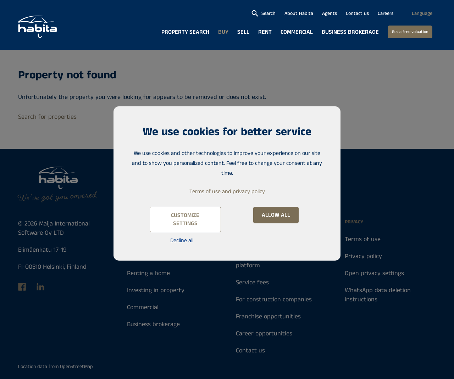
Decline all (181, 240)
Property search (185, 32)
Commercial (297, 32)
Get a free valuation (410, 32)
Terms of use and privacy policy (227, 192)
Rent (265, 32)
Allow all (276, 215)
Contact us (357, 13)
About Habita (298, 13)
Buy (223, 32)
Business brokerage (350, 32)
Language (422, 13)
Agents (329, 13)
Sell (243, 32)
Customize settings (185, 219)
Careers (385, 13)
